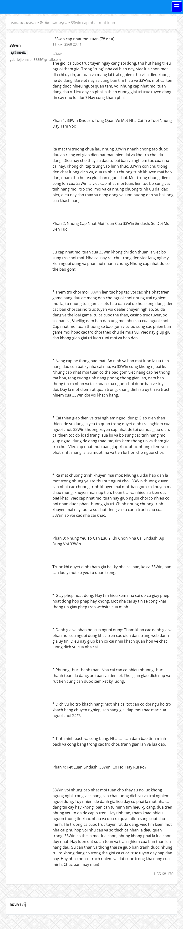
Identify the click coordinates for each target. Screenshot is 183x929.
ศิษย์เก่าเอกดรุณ (53, 22)
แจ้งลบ (58, 53)
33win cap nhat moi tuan (93, 22)
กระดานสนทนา (23, 22)
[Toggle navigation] (177, 6)
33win (96, 292)
